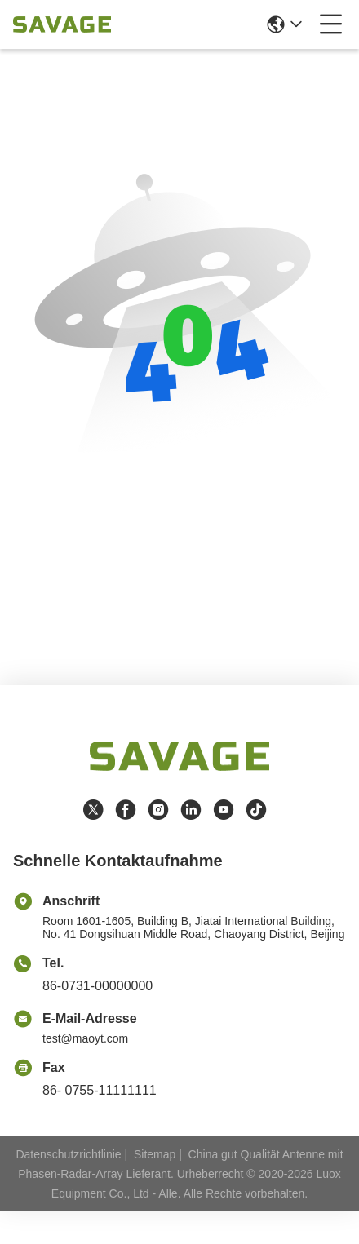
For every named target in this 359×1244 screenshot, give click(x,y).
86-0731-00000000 (97, 986)
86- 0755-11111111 (99, 1090)
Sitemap (154, 1154)
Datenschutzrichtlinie (68, 1154)
